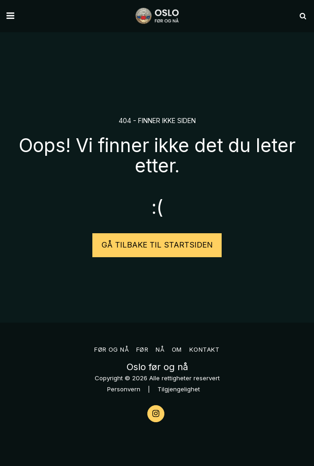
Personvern (123, 389)
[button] (10, 15)
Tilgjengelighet (178, 389)
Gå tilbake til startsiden (157, 244)
